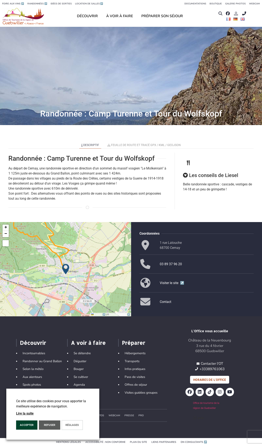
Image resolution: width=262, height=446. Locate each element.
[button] (220, 13)
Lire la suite (25, 413)
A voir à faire (88, 342)
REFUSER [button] (49, 425)
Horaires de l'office (209, 379)
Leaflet (98, 314)
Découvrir (33, 342)
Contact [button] (165, 302)
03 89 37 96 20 (171, 264)
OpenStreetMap (120, 314)
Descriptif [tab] (90, 145)
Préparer (133, 342)
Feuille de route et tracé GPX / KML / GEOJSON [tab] (144, 145)
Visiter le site (172, 283)
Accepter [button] (26, 425)
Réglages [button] (72, 425)
